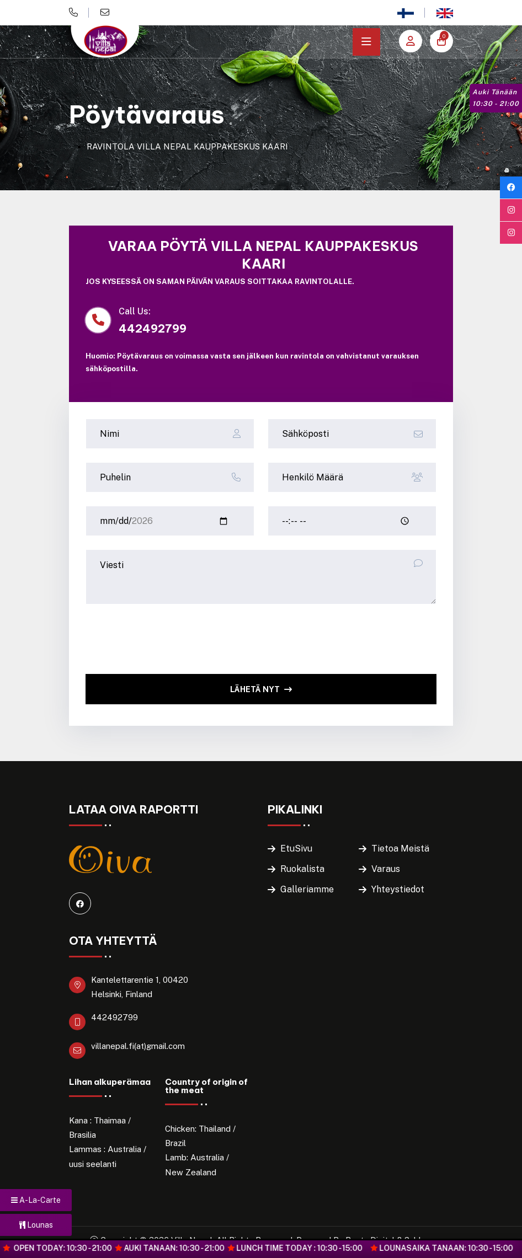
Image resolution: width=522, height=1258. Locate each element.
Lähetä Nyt (261, 689)
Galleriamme (307, 889)
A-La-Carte (36, 1200)
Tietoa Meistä (400, 848)
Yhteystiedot (397, 889)
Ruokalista (302, 869)
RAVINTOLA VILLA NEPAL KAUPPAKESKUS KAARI (187, 146)
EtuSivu (296, 848)
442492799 (114, 1017)
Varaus (385, 869)
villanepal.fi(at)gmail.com (138, 1046)
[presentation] (169, 639)
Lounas (36, 1224)
